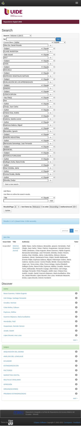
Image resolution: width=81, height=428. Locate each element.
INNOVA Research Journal (16, 248)
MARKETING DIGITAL (12, 375)
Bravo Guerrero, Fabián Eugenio (15, 293)
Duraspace (68, 422)
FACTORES (8, 370)
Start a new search (11, 184)
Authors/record (66, 207)
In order (46, 207)
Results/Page (9, 207)
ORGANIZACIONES (11, 389)
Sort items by (26, 207)
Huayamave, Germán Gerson (14, 326)
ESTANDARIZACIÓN (11, 366)
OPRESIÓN (8, 384)
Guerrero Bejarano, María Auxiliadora (17, 317)
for (5, 39)
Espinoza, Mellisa (10, 312)
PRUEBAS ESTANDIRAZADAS (15, 394)
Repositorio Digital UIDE (12, 22)
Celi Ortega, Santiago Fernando (15, 298)
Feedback (76, 422)
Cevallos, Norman (10, 303)
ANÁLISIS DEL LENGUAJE (13, 356)
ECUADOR (8, 361)
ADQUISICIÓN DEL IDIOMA (14, 352)
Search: (6, 36)
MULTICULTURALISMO (12, 380)
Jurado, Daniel (9, 331)
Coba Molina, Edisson (11, 307)
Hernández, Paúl (9, 321)
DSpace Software (40, 422)
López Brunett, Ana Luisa (12, 335)
